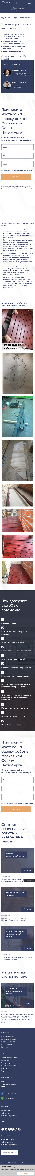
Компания (5, 1032)
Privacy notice (30, 880)
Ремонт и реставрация (9, 1065)
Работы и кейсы (6, 1044)
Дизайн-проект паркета (9, 1058)
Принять (26, 1173)
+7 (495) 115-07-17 (7, 1113)
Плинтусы (4, 1068)
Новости (4, 1081)
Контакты (4, 1047)
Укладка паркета (7, 1063)
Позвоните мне (9, 1152)
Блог (3, 1087)
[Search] (2, 1122)
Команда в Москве (7, 1036)
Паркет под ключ (7, 1071)
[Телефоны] (17, 3)
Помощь (5, 3)
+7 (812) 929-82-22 (7, 1142)
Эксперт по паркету (8, 1042)
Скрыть (9, 1173)
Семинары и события (8, 1084)
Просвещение (6, 1077)
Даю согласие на (18, 170)
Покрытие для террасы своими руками (14, 991)
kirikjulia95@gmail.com (9, 1116)
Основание (5, 1060)
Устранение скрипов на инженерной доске (16, 934)
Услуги (4, 1053)
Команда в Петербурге (9, 1039)
